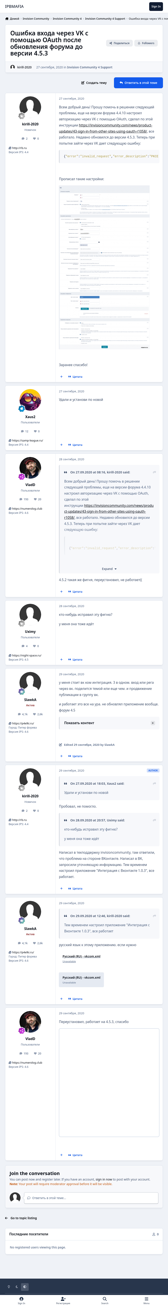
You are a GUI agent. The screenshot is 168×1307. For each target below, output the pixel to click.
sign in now (104, 1179)
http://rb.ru (19, 148)
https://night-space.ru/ (27, 655)
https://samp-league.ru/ (27, 440)
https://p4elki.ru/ (23, 723)
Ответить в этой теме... (46, 1198)
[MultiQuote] (61, 376)
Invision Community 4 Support (89, 67)
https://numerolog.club (27, 509)
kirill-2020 (30, 124)
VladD (30, 485)
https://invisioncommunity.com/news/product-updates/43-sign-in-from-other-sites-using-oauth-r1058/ (109, 511)
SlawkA (30, 700)
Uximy (30, 631)
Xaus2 (30, 417)
